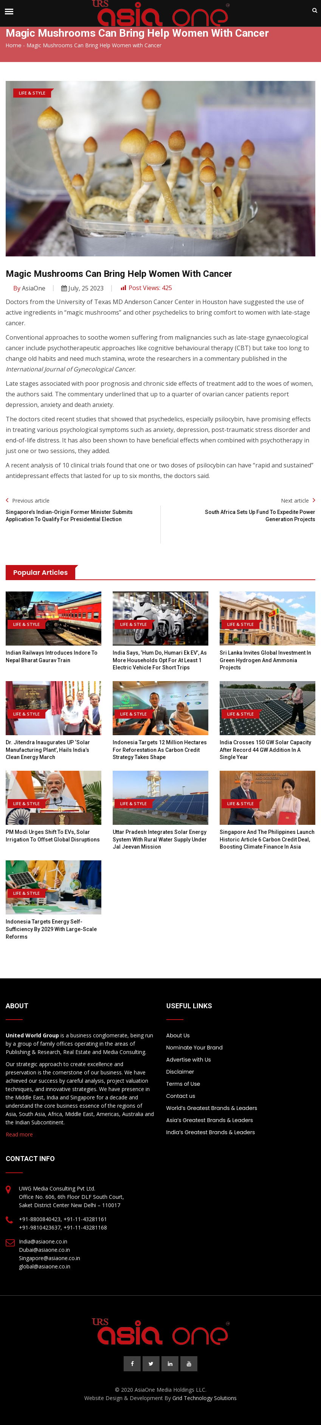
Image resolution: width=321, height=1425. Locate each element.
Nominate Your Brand (194, 1047)
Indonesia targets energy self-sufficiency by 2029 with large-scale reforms (51, 929)
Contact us (180, 1096)
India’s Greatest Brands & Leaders (210, 1132)
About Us (178, 1035)
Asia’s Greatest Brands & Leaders (209, 1120)
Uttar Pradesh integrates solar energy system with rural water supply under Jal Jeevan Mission (160, 839)
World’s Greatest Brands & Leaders (211, 1108)
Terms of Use (183, 1084)
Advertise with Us (188, 1059)
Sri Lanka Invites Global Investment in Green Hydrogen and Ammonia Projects (265, 660)
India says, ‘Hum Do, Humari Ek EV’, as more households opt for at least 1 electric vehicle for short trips (160, 660)
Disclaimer (180, 1072)
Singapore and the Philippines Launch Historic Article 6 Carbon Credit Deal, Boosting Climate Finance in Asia (267, 839)
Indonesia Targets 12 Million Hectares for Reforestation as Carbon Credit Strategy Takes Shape (160, 749)
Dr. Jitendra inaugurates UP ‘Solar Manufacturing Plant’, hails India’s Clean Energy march (48, 749)
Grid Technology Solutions (204, 1398)
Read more (19, 1134)
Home (14, 45)
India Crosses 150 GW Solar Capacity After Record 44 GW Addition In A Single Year (265, 749)
